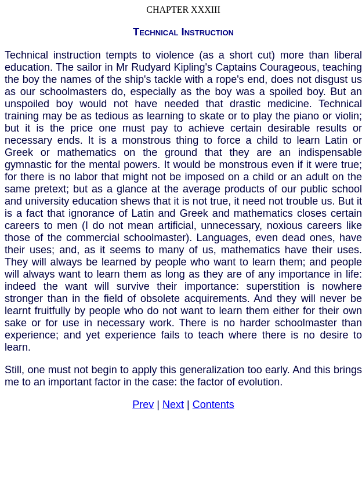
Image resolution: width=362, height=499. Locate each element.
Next (173, 404)
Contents (213, 404)
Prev (143, 404)
